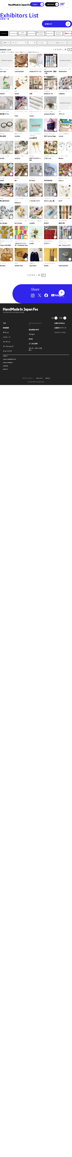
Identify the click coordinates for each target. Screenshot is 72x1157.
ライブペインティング (22, 33)
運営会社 (47, 377)
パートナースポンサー (58, 33)
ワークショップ (13, 33)
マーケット (4, 33)
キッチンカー (49, 33)
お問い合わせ (39, 377)
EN (53, 317)
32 (65, 49)
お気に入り (68, 33)
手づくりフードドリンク (40, 33)
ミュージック (31, 33)
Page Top (61, 296)
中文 (61, 317)
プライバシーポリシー (27, 377)
